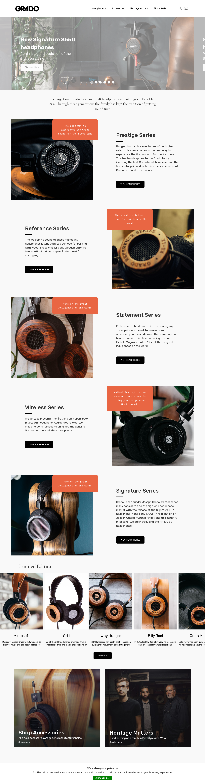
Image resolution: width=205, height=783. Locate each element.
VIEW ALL (102, 655)
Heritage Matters (139, 8)
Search (180, 9)
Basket (187, 9)
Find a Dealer (160, 8)
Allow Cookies (102, 777)
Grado (27, 8)
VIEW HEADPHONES (130, 184)
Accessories (118, 8)
